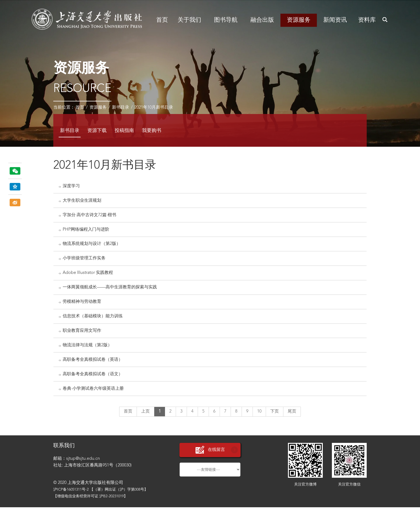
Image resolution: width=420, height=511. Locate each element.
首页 (162, 20)
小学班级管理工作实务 (84, 260)
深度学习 (71, 186)
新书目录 (120, 107)
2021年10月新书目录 (153, 107)
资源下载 (97, 130)
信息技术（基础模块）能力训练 (93, 319)
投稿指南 (124, 130)
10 (259, 415)
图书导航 (226, 20)
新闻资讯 (335, 20)
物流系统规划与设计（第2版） (92, 245)
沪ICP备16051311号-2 (71, 493)
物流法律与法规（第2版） (87, 348)
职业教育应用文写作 (82, 333)
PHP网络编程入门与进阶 (86, 230)
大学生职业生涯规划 (82, 201)
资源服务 (298, 20)
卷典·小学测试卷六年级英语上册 (93, 392)
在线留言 (210, 453)
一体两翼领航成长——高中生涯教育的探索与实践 (110, 289)
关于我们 (189, 20)
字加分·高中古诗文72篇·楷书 (90, 216)
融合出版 (262, 20)
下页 (274, 415)
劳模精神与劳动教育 (82, 304)
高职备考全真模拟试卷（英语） (93, 363)
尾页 (292, 415)
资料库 (367, 20)
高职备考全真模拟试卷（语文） (93, 377)
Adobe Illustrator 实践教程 (88, 274)
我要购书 (151, 130)
